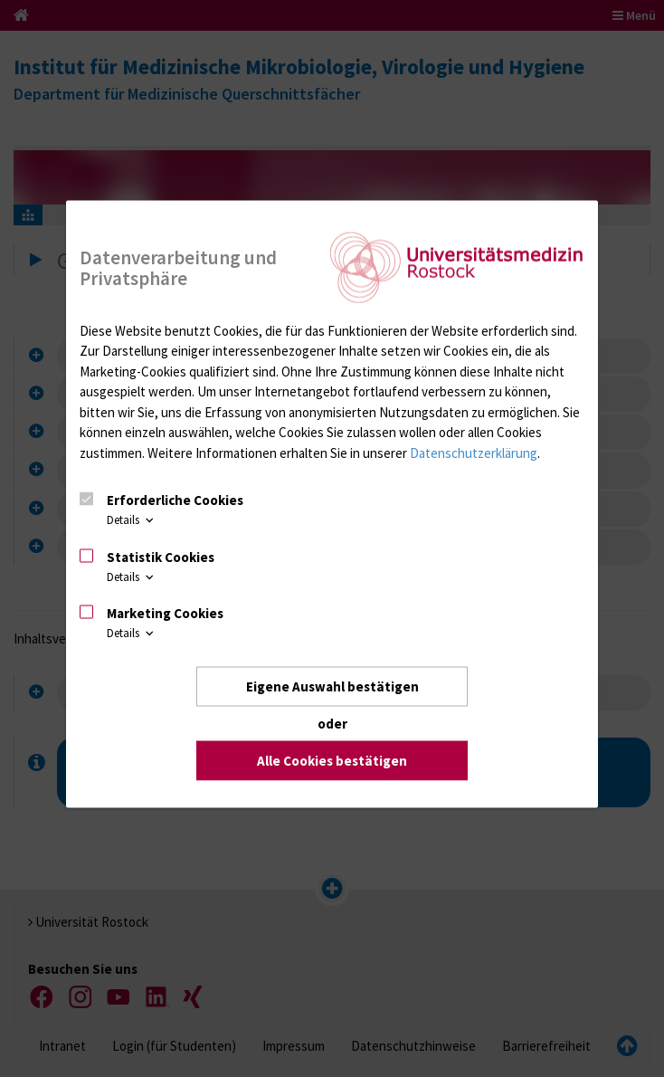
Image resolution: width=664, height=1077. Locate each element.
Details (132, 520)
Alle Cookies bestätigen (332, 759)
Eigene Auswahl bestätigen (332, 686)
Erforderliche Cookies (175, 500)
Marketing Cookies (165, 613)
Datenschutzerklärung (473, 452)
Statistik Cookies (160, 556)
